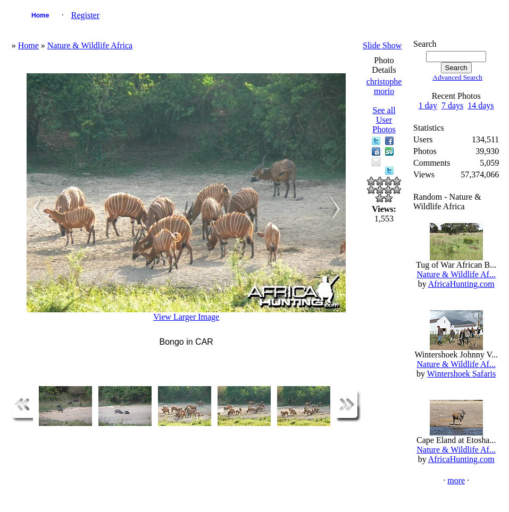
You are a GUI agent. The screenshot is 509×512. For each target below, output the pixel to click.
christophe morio (384, 86)
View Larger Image (186, 316)
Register (85, 15)
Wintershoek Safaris (461, 373)
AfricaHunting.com (461, 283)
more (456, 480)
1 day (428, 105)
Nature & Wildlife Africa (89, 45)
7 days (452, 105)
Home (40, 15)
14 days (481, 105)
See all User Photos (384, 120)
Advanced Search (457, 77)
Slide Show (382, 45)
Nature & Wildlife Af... (455, 274)
